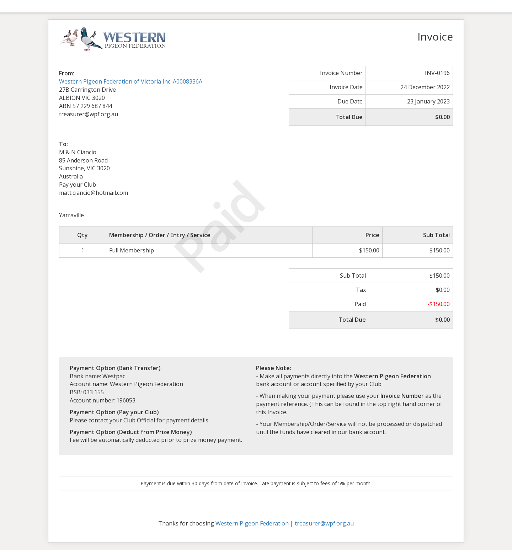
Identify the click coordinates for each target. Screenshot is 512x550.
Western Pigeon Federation (252, 523)
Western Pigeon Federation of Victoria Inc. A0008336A (130, 81)
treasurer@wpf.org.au (324, 523)
